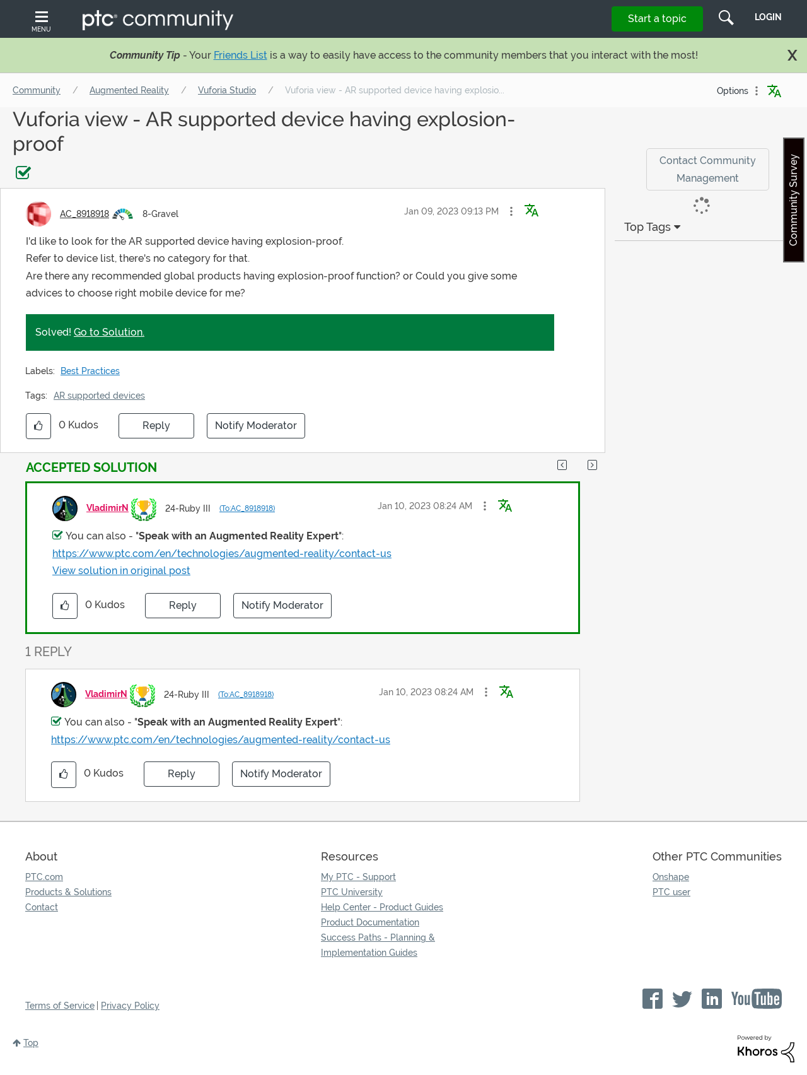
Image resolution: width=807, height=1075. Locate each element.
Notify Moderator (256, 426)
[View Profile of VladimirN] (107, 508)
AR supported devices (99, 396)
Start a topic (657, 19)
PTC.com (44, 877)
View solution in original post (121, 571)
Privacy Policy (130, 1005)
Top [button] (30, 1043)
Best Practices (90, 371)
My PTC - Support (358, 877)
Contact (41, 907)
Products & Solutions (68, 892)
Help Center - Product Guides (382, 907)
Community (37, 90)
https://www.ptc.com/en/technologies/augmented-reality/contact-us (222, 554)
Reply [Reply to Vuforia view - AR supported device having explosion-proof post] (156, 426)
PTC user (671, 892)
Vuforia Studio (227, 90)
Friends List (240, 55)
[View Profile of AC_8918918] (84, 214)
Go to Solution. (109, 332)
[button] (511, 211)
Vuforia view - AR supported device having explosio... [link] (394, 90)
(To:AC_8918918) (247, 508)
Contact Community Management (707, 169)
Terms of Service (60, 1005)
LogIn (768, 17)
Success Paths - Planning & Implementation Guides (378, 945)
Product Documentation (370, 922)
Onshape (671, 877)
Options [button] (732, 91)
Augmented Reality (129, 90)
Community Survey (793, 200)
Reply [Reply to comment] (183, 605)
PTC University (352, 892)
